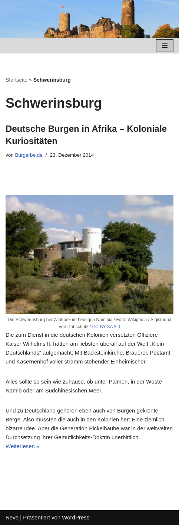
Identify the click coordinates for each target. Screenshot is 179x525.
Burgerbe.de (29, 155)
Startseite (16, 80)
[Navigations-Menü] (164, 45)
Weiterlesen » (22, 446)
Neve (12, 517)
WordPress (75, 517)
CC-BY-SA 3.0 (106, 326)
